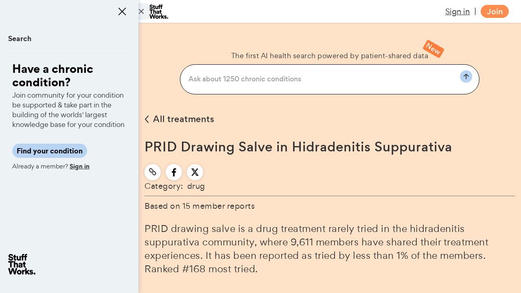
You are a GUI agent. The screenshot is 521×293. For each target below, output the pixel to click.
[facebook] (174, 172)
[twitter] (195, 172)
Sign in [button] (457, 11)
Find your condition (50, 151)
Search (19, 38)
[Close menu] (122, 11)
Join (495, 11)
